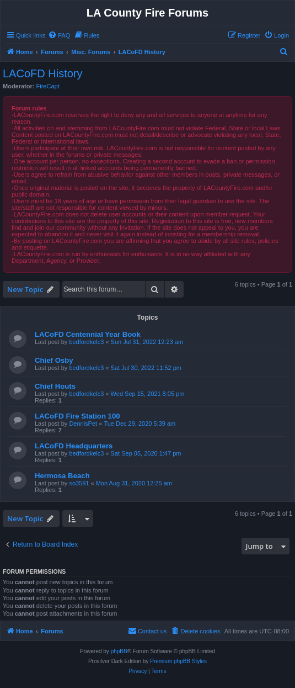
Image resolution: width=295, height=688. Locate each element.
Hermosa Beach (62, 476)
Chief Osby (54, 360)
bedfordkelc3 (86, 341)
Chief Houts (55, 386)
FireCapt (48, 86)
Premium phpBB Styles (178, 661)
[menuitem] (59, 35)
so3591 (79, 483)
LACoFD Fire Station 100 (77, 416)
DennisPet (83, 423)
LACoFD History (42, 73)
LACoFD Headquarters (73, 446)
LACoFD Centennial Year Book (88, 334)
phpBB (119, 651)
